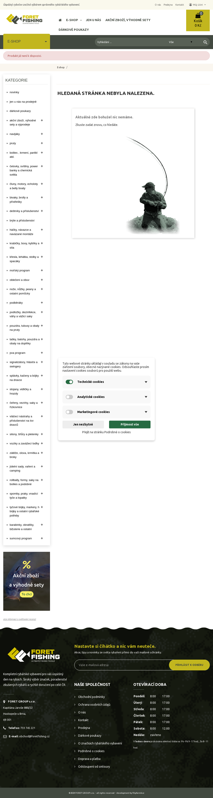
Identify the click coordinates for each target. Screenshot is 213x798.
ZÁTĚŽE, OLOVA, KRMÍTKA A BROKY (24, 455)
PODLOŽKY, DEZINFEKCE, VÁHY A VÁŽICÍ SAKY (23, 314)
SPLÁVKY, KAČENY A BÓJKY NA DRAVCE (24, 378)
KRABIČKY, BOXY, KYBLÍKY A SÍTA (24, 245)
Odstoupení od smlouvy (94, 766)
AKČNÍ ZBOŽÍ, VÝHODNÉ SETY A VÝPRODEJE (23, 122)
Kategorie (16, 80)
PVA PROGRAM (17, 352)
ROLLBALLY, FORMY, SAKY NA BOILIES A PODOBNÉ (24, 482)
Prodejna (84, 728)
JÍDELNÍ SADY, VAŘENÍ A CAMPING (22, 468)
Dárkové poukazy (89, 735)
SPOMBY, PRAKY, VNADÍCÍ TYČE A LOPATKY (24, 496)
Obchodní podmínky (91, 697)
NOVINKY (14, 92)
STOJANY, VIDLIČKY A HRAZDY (20, 391)
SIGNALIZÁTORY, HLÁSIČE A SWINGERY (24, 364)
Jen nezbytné (83, 424)
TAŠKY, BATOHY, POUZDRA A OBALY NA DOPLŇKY (25, 341)
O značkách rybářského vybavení (100, 743)
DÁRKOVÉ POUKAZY (20, 111)
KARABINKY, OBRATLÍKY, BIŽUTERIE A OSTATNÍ (22, 527)
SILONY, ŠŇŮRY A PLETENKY (24, 434)
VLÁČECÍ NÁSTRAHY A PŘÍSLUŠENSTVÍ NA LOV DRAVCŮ (21, 420)
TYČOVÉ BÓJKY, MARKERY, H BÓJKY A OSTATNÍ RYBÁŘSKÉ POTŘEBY (24, 511)
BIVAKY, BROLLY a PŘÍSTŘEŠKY (19, 199)
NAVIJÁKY (15, 134)
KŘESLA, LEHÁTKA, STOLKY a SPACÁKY (24, 259)
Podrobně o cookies (91, 751)
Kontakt (83, 720)
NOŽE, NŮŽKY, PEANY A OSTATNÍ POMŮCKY (23, 291)
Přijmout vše (130, 424)
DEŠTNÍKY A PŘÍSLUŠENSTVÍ (24, 211)
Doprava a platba (89, 759)
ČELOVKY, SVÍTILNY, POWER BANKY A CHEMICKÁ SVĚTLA (24, 170)
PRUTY (13, 143)
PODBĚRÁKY (16, 302)
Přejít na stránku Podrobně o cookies (106, 432)
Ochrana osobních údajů (94, 704)
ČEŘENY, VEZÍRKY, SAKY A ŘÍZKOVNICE (24, 405)
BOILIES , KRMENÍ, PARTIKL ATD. (23, 155)
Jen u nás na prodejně (23, 101)
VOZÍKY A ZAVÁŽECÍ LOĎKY (24, 443)
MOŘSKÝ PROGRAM (20, 270)
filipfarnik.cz (138, 793)
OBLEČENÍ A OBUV (19, 279)
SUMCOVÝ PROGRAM (21, 538)
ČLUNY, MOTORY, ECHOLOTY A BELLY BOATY (24, 186)
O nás (82, 712)
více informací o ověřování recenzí (19, 619)
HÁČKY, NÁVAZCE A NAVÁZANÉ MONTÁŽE (21, 232)
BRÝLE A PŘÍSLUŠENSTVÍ (22, 220)
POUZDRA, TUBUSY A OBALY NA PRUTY (24, 328)
